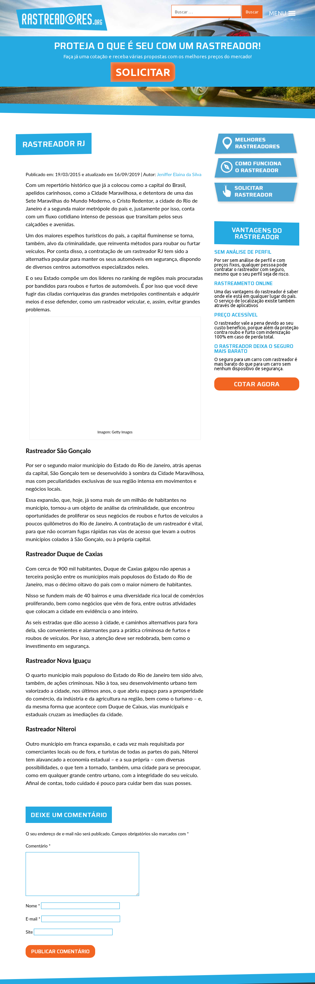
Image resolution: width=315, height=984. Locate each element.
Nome (33, 905)
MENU (282, 13)
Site (29, 932)
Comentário (38, 845)
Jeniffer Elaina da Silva (179, 174)
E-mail (33, 918)
